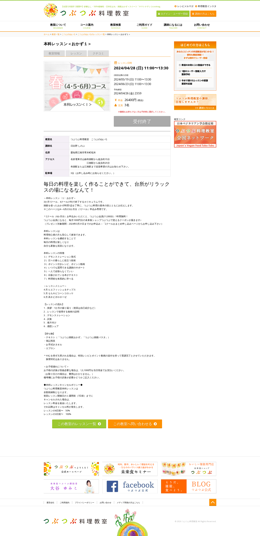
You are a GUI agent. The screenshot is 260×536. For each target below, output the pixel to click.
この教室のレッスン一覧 (79, 423)
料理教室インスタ (205, 6)
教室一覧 (56, 34)
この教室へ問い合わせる (135, 423)
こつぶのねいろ (68, 34)
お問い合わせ (202, 26)
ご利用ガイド (144, 26)
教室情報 (54, 53)
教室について (58, 26)
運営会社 (50, 502)
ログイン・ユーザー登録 (173, 13)
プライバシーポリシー (84, 502)
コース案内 (86, 26)
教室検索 (115, 26)
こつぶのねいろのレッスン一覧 (91, 34)
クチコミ (98, 53)
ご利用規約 (64, 502)
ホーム (46, 34)
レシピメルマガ (184, 6)
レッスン (76, 53)
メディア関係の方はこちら (128, 502)
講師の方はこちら (203, 13)
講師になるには (173, 26)
